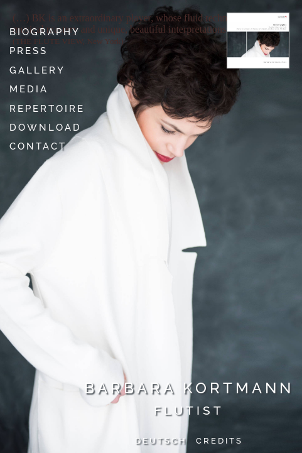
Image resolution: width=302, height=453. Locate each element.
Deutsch (161, 440)
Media (28, 89)
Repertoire (47, 108)
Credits (219, 440)
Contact (38, 146)
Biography (44, 32)
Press (28, 51)
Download (45, 127)
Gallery (37, 70)
